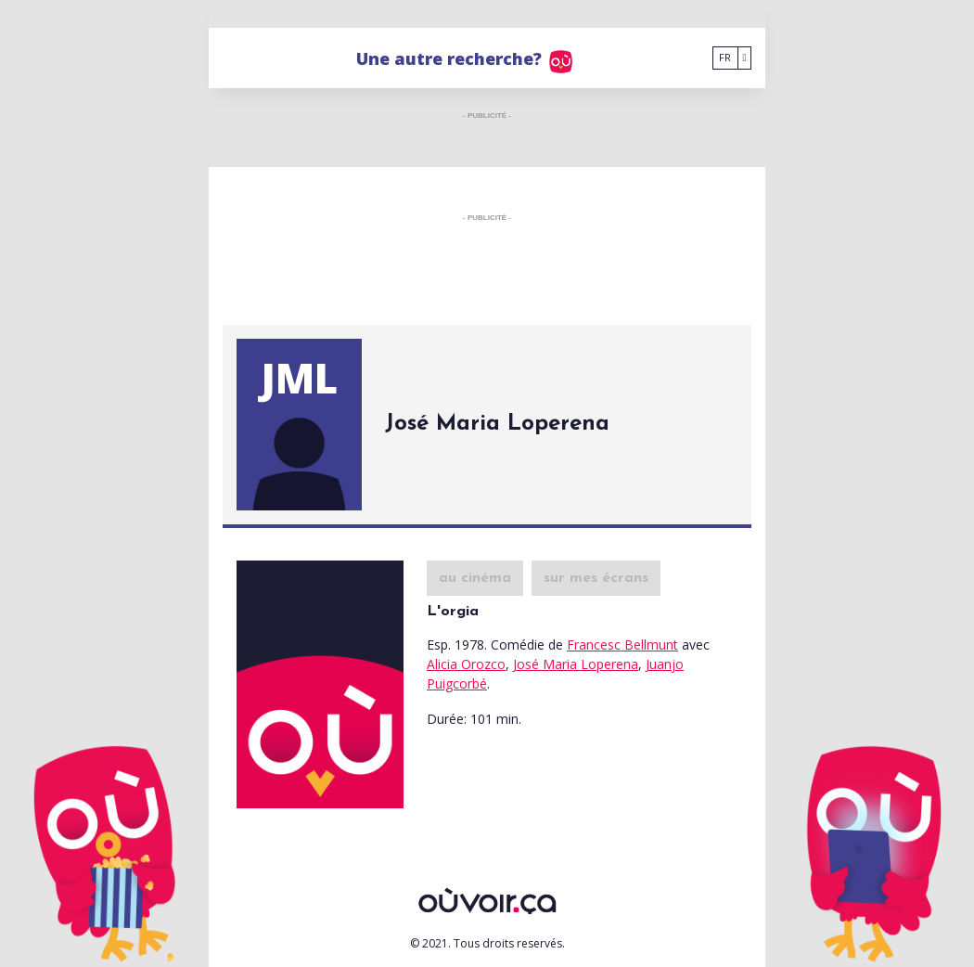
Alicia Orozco (466, 664)
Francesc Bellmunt (622, 644)
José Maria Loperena (575, 664)
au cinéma (475, 578)
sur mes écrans (596, 578)
